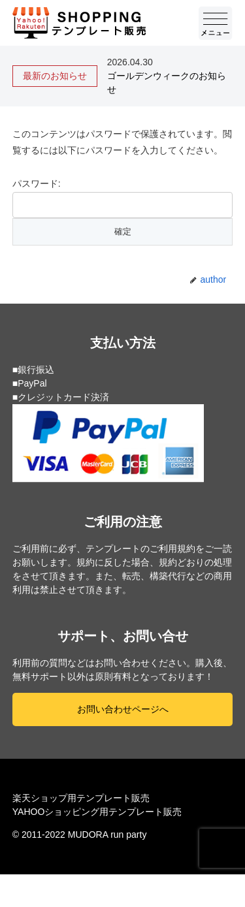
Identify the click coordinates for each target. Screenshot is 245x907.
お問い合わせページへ (123, 709)
